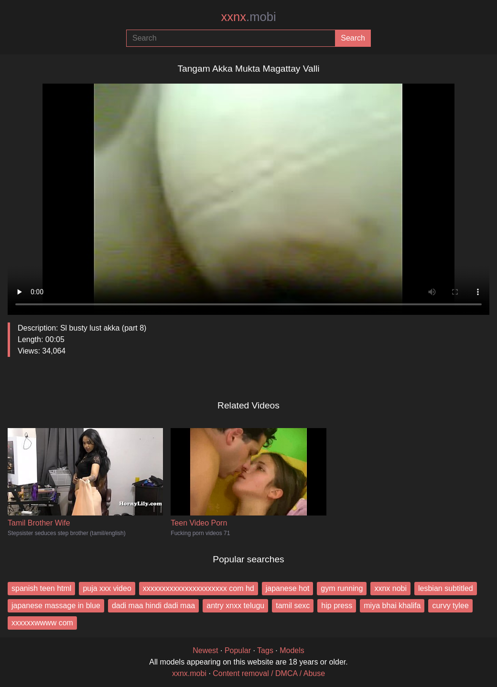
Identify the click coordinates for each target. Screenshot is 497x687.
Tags (265, 650)
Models (292, 650)
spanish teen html (41, 588)
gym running (342, 588)
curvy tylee (450, 605)
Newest (205, 650)
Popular (238, 650)
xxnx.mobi (189, 673)
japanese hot (288, 588)
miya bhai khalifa (392, 605)
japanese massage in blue (55, 605)
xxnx (248, 16)
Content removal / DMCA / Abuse (269, 673)
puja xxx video (107, 588)
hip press (336, 605)
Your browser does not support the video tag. (248, 195)
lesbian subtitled (445, 588)
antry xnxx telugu (235, 605)
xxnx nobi (390, 588)
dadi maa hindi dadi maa (153, 605)
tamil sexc (293, 605)
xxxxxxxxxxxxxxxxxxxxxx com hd (198, 588)
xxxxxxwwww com (42, 623)
